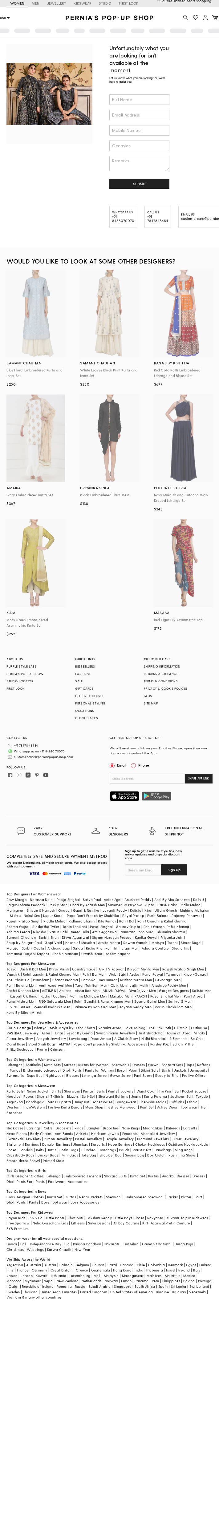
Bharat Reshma (65, 980)
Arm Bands (64, 1134)
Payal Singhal (101, 927)
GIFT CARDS (84, 688)
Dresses (138, 1065)
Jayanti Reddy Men (135, 1007)
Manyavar (14, 910)
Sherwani (72, 1091)
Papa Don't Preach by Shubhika (93, 916)
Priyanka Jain (171, 937)
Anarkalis (33, 1065)
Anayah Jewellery (51, 1039)
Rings (79, 1128)
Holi (23, 1244)
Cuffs (48, 1128)
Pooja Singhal (68, 900)
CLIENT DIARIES (86, 718)
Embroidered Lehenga (82, 1176)
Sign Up (174, 869)
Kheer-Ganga (195, 974)
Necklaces (14, 1128)
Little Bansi (55, 1218)
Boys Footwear (54, 1202)
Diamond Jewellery (153, 1139)
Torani (172, 943)
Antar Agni (112, 900)
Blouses (72, 1075)
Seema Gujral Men (149, 1001)
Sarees (69, 1065)
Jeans (136, 1096)
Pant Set (147, 1107)
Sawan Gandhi (135, 943)
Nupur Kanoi (53, 916)
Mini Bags (70, 1155)
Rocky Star (58, 905)
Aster (46, 1033)
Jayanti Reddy (115, 910)
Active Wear (167, 1107)
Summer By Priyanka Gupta (131, 905)
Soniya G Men (180, 1001)
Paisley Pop (159, 1044)
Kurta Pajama (155, 1096)
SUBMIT (139, 183)
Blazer (186, 1197)
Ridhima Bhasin (82, 921)
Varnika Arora (110, 1028)
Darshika (88, 980)
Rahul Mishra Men (20, 1001)
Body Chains (40, 1134)
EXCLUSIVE (83, 674)
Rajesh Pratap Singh (23, 921)
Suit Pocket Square (190, 1091)
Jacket (172, 1197)
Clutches (88, 1150)
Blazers (73, 1096)
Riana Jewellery (19, 1039)
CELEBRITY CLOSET (89, 696)
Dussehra (131, 1244)
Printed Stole (53, 1161)
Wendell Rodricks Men (52, 1007)
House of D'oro (178, 1033)
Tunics (15, 1070)
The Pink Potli (160, 1028)
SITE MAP (151, 703)
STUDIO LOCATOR (19, 681)
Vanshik (13, 974)
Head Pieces (16, 1134)
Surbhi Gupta (33, 948)
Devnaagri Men (167, 980)
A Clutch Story (126, 1039)
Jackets (180, 1070)
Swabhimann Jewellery (115, 1033)
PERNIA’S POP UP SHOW (24, 674)
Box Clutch (156, 1155)
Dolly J (198, 900)
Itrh (116, 948)
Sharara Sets (172, 1065)
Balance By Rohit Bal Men (95, 1007)
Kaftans (203, 1065)
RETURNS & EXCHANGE (161, 674)
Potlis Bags (68, 1150)
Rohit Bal (126, 921)
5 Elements (179, 1039)
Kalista (135, 910)
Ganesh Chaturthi (157, 1244)
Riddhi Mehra (54, 921)
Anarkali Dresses (175, 1176)
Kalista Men (201, 991)
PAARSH (141, 996)
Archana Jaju (58, 948)
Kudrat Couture (54, 996)
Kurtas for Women (93, 1065)
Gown (153, 1065)
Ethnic (192, 1102)
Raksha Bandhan (87, 1244)
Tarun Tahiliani (75, 927)
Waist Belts (141, 1150)
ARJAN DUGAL (114, 991)
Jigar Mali (130, 948)
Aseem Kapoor (118, 954)
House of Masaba (80, 943)
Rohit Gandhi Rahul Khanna (166, 927)
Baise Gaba (167, 905)
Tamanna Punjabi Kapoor (27, 954)
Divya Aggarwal (75, 937)
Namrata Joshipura (137, 932)
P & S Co (36, 1218)
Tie (203, 1107)
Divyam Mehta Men (143, 969)
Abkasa (65, 991)
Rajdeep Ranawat (187, 916)
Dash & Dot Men (33, 969)
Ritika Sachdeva (20, 1049)
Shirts (56, 1091)
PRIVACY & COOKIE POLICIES (166, 688)
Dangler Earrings (56, 1144)
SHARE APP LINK (198, 778)
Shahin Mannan (65, 954)
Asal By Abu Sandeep (172, 900)
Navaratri (112, 1244)
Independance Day (45, 1244)
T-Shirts (57, 1096)
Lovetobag (78, 1039)
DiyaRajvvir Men (142, 991)
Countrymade (83, 969)
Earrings (33, 1128)
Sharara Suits (115, 1176)
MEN (35, 3)
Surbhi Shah (49, 937)
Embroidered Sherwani (144, 1197)
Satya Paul (92, 900)
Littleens (78, 1223)
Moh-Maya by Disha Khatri (72, 1028)
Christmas (15, 1249)
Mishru (15, 916)
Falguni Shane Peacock (25, 905)
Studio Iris (180, 948)
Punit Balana (157, 916)
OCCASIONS (84, 710)
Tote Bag (88, 1155)
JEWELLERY (57, 3)
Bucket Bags (48, 1155)
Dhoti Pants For (19, 1182)
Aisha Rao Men (87, 991)
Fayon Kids (15, 1218)
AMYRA (65, 1044)
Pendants (130, 1134)
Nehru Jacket (38, 1091)
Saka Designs (99, 1223)
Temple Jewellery (119, 1139)
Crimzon (57, 1049)
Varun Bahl (58, 932)
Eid (67, 1244)
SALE (79, 681)
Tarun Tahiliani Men (91, 985)
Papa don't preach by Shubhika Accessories (110, 1044)
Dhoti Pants (72, 1070)
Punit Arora (193, 996)
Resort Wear (127, 1070)
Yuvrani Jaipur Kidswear (187, 1218)
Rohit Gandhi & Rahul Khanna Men (102, 1001)
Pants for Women (99, 1070)
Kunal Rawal (152, 974)
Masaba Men (121, 996)
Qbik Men (119, 985)
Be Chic (197, 1039)
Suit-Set (88, 1096)
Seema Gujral (17, 927)
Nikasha (39, 932)
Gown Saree (120, 1075)
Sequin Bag (134, 1155)
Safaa (78, 948)
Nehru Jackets (91, 1197)
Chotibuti (75, 1218)
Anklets (82, 1134)
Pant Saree (143, 1075)
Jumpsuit (82, 1102)
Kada (204, 1144)
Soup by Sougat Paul (24, 943)
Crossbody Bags (20, 1155)
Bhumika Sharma (171, 932)
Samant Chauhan (21, 937)
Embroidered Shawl (23, 1161)
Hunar (58, 1033)
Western (13, 1107)
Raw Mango (16, 900)
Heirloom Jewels (105, 1134)
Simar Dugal (191, 943)
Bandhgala (35, 1102)
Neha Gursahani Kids (50, 1223)
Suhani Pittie (182, 1044)
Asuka (134, 974)
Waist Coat (146, 1091)
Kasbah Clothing (24, 996)
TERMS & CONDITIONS (161, 681)
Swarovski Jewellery (23, 1139)
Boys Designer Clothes (25, 1197)
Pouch (124, 1150)
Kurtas (88, 1091)
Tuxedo (202, 1096)
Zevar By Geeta (80, 1033)
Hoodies (13, 1096)
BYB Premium (17, 1229)
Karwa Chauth (59, 1249)
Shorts (42, 1096)
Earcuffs (190, 1128)
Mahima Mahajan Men (88, 996)
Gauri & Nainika (86, 910)
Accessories (102, 1102)
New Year (83, 1249)
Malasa (12, 948)
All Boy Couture (126, 1223)
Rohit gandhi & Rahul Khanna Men (51, 974)
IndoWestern (34, 1107)
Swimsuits (15, 1075)
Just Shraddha (150, 1033)
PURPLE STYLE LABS (21, 666)
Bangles (93, 1128)
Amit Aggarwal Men (55, 985)
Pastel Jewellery (88, 1139)
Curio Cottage (18, 1028)
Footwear (189, 1107)
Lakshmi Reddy (99, 1218)
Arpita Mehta (109, 943)
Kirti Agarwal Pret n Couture (166, 1223)
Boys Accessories (85, 1202)
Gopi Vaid (53, 943)
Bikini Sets (149, 1070)
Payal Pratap (133, 916)
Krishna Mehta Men (136, 980)
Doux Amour (101, 1039)
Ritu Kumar (107, 921)
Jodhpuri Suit (181, 1096)
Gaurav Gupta (128, 927)
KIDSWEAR (82, 3)
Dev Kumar (108, 980)
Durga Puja (184, 1244)
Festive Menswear (122, 1107)
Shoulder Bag (110, 1155)
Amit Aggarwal (104, 932)
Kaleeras (173, 1128)
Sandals (26, 1150)
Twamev (173, 974)
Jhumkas (80, 1144)
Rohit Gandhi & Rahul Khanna (162, 921)
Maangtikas (153, 1128)
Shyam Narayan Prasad (112, 937)
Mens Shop (94, 1107)
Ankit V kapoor (111, 969)
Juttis (51, 1150)
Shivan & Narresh (41, 910)
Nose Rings (131, 1128)
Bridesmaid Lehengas (41, 1070)
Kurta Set (137, 1176)
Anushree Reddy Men (169, 985)
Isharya (40, 1028)
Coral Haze (15, 1044)
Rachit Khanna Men (22, 991)
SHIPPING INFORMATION (162, 666)
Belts (40, 1150)
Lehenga (54, 1176)
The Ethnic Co (18, 980)
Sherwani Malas (153, 1102)
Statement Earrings (22, 1144)
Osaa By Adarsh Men (87, 905)
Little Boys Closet (129, 1218)
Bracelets (63, 1128)
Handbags (107, 1150)
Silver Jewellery (185, 1139)
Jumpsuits (198, 1070)
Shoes (11, 1150)
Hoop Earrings (120, 1144)
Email (118, 765)
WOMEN (17, 3)
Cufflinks (176, 1102)
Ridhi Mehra (191, 905)
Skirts (166, 1070)
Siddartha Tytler (45, 927)
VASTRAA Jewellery (22, 1033)
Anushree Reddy (137, 900)
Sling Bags (184, 1150)
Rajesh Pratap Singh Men (183, 969)
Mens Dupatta (59, 1102)
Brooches (14, 1113)
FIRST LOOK (15, 688)
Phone (143, 765)
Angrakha (14, 1102)
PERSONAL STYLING (90, 703)
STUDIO (105, 3)
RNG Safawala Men (55, 1001)
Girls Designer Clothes (24, 1176)
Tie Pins (165, 1091)
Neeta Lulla (80, 932)
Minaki (199, 1033)
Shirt (198, 1197)
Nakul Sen (32, 916)
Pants (112, 1091)
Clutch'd (181, 1028)
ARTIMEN (49, 991)
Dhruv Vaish (59, 969)
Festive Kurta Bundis (65, 1107)
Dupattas (34, 1075)
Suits (101, 1091)
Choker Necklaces (150, 1144)
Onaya (64, 910)
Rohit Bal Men (94, 974)
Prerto (42, 1049)
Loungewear (126, 1102)
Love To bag (135, 1028)
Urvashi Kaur (92, 954)
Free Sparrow (18, 1223)
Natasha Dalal (41, 900)
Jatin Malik (139, 985)
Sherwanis (120, 1065)
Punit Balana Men (20, 985)
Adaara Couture (155, 948)
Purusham (41, 980)
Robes (28, 1096)
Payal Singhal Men (165, 996)
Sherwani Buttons (113, 1096)
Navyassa (155, 1218)
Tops (190, 1065)
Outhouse (199, 1028)
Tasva (11, 969)
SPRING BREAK (18, 1007)
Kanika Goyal (146, 937)
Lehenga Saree (94, 1075)
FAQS (148, 696)
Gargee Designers (174, 991)
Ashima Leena (18, 932)
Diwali (11, 1244)
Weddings (35, 1249)
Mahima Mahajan (194, 910)
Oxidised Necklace (184, 1144)
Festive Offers (193, 1075)
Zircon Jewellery (58, 1139)
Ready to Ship (167, 1075)
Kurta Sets (52, 1065)
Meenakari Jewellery (158, 1134)
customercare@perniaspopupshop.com (43, 757)
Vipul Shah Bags (42, 1044)
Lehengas (14, 1065)
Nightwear (54, 1075)
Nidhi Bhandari (154, 1039)
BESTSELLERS (85, 666)
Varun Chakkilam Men (173, 1007)
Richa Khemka (98, 948)
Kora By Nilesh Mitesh (24, 1012)
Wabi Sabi (117, 974)
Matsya (158, 943)
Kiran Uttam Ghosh (160, 910)
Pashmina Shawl (182, 1155)
